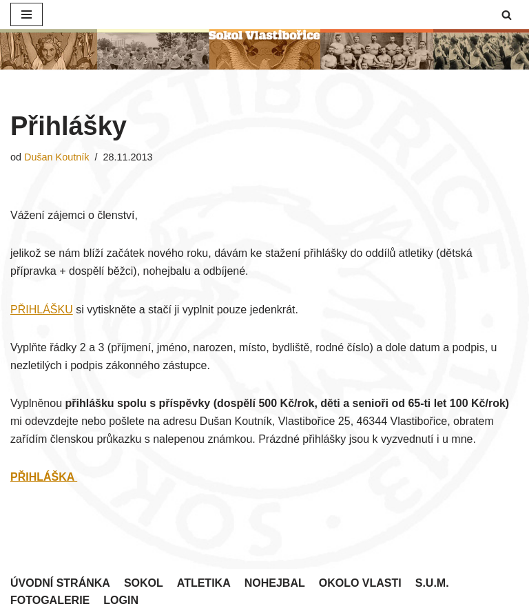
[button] (506, 15)
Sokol (143, 583)
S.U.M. (432, 583)
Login (120, 600)
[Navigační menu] (26, 14)
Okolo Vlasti (360, 583)
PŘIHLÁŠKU (41, 309)
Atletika (204, 583)
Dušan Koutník (56, 157)
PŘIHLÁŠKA (43, 477)
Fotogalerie (50, 600)
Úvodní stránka (60, 583)
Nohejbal (275, 583)
